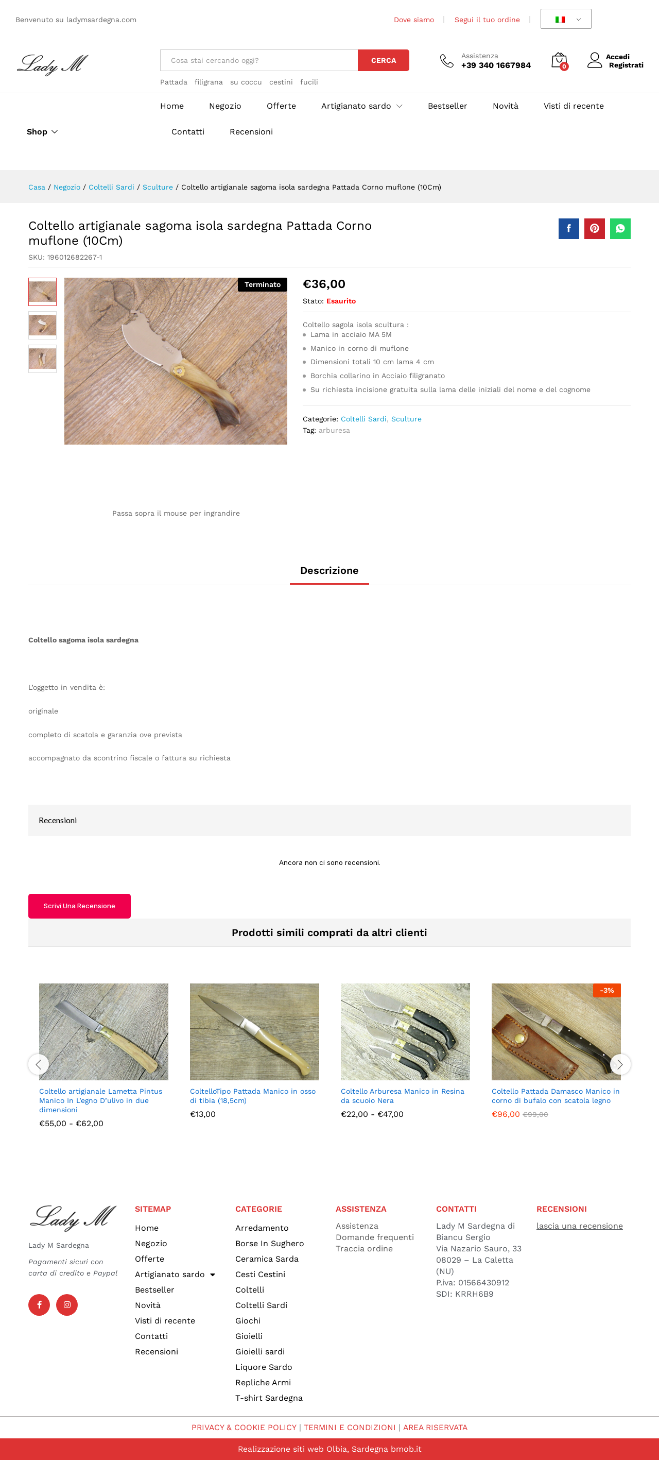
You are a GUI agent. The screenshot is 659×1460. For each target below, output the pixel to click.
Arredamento (262, 1228)
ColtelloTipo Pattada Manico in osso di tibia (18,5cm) (253, 1096)
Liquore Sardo (263, 1367)
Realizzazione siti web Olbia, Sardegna (313, 1449)
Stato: (313, 301)
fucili (309, 82)
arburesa (334, 430)
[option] (103, 1064)
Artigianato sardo (175, 1274)
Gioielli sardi (260, 1351)
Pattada (173, 82)
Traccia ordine (364, 1248)
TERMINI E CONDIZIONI (349, 1427)
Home (172, 106)
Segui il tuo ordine (487, 19)
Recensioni (251, 132)
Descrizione (329, 570)
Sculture (406, 419)
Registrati (626, 65)
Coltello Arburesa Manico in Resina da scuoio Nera (402, 1096)
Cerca (383, 60)
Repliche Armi (263, 1382)
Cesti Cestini (260, 1274)
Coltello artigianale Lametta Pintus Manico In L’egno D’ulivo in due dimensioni (100, 1100)
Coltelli (249, 1290)
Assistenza (479, 56)
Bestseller (447, 106)
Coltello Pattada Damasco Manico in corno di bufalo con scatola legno (556, 1096)
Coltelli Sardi (364, 419)
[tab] (329, 575)
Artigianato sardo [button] (356, 106)
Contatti (187, 132)
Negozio (225, 106)
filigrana (209, 82)
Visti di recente (574, 106)
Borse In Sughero (269, 1243)
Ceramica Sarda (267, 1259)
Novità (505, 106)
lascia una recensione (579, 1226)
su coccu (246, 82)
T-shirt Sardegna (269, 1398)
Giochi (248, 1321)
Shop (37, 132)
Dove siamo (414, 19)
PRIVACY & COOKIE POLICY (241, 1427)
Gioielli (249, 1336)
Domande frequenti (375, 1237)
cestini (281, 82)
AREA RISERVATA (437, 1427)
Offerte (281, 106)
